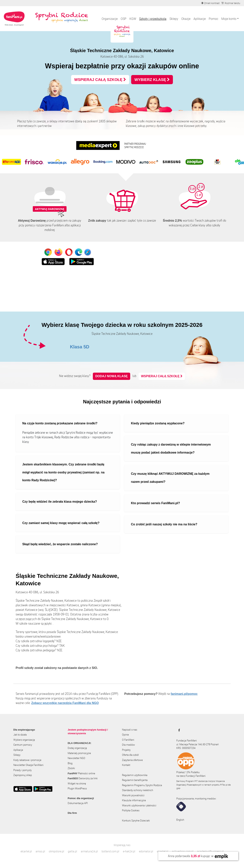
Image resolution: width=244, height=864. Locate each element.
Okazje (185, 19)
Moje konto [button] (228, 19)
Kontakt (126, 765)
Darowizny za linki (83, 778)
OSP (123, 19)
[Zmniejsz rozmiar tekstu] (231, 3)
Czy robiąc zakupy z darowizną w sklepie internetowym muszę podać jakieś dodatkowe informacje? (171, 448)
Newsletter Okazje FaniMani (28, 765)
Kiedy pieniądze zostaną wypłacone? (158, 423)
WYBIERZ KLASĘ (152, 80)
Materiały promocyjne (79, 753)
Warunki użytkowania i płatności (139, 805)
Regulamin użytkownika (134, 775)
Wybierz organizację (24, 739)
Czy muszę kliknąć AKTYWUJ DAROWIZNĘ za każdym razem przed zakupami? (170, 477)
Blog (70, 763)
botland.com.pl (110, 851)
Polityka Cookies (131, 810)
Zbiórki (71, 768)
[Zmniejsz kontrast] (210, 3)
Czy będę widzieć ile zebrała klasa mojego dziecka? (59, 501)
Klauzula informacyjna (134, 800)
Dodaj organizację (77, 748)
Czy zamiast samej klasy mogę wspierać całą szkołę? (61, 523)
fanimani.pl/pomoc (184, 693)
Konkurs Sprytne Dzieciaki (136, 820)
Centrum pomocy (22, 744)
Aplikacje (199, 19)
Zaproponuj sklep (22, 775)
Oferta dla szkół (130, 755)
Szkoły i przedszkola (152, 19)
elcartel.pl (26, 851)
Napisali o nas (129, 729)
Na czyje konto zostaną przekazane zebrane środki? (59, 423)
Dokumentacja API (78, 803)
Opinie (125, 734)
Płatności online (81, 773)
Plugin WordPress (77, 788)
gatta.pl (72, 851)
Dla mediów (128, 744)
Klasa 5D (79, 346)
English (180, 819)
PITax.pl (223, 784)
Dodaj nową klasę (111, 376)
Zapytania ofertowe (132, 760)
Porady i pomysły (22, 770)
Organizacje (110, 19)
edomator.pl (146, 851)
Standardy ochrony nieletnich (137, 790)
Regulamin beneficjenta (135, 780)
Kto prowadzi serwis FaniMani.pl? (155, 503)
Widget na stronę (77, 783)
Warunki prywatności (133, 795)
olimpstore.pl (56, 851)
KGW (132, 19)
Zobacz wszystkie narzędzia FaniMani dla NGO (65, 703)
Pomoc (213, 19)
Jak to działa (20, 734)
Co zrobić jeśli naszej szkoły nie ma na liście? (164, 524)
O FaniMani (128, 739)
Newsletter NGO (76, 758)
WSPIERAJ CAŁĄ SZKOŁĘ (100, 80)
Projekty (126, 750)
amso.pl (40, 851)
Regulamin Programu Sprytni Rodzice (142, 785)
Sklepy (173, 19)
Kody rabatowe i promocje (27, 760)
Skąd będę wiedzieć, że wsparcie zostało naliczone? (60, 544)
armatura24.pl (89, 851)
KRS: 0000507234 (185, 748)
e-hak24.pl (129, 851)
